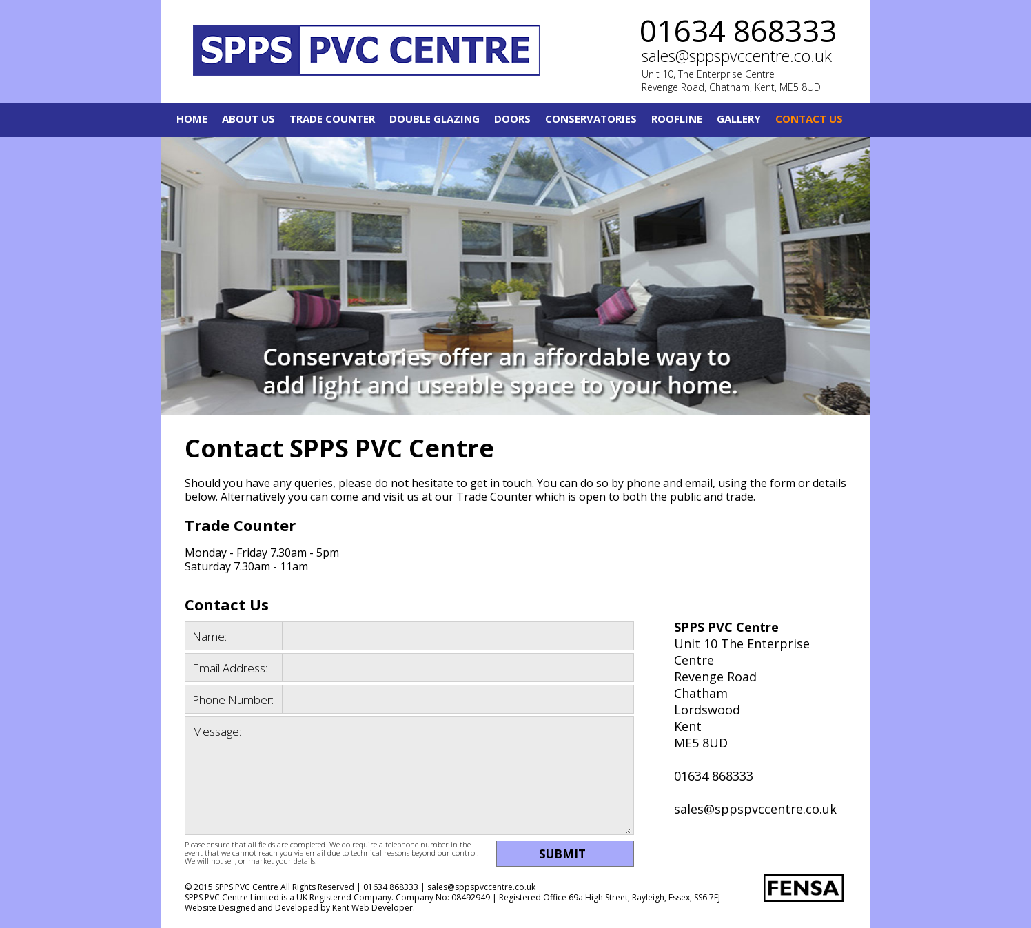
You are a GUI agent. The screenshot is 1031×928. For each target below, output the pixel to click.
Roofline (676, 118)
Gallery (739, 118)
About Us (248, 118)
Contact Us (809, 118)
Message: (216, 731)
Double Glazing (434, 118)
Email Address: (229, 668)
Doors (512, 118)
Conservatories (591, 118)
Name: (209, 636)
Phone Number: (233, 700)
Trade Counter (332, 118)
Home (191, 118)
